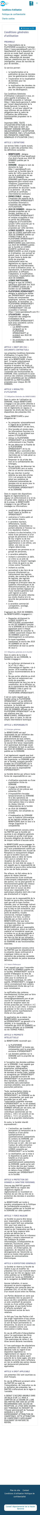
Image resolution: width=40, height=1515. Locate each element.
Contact (26, 1490)
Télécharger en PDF (27, 28)
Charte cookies (8, 18)
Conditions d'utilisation (12, 10)
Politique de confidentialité (13, 14)
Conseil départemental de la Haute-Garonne (20, 1508)
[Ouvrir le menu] (37, 3)
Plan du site (15, 1490)
